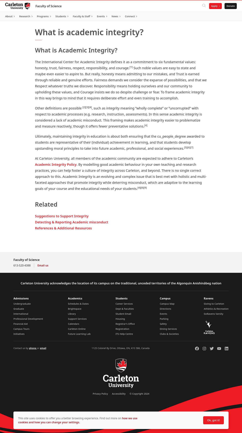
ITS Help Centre (124, 333)
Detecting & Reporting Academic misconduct (71, 222)
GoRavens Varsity (213, 313)
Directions (165, 308)
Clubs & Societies (169, 333)
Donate (230, 6)
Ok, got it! (213, 420)
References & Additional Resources (63, 228)
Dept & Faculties (125, 308)
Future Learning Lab (79, 333)
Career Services (124, 303)
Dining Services (168, 328)
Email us (42, 265)
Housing (120, 318)
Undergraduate (22, 303)
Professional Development (28, 318)
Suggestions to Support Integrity (62, 216)
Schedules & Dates (78, 303)
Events (163, 313)
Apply (214, 6)
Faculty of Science (49, 6)
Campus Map (167, 303)
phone (33, 348)
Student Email (123, 313)
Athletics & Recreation (216, 308)
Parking (164, 318)
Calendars (73, 323)
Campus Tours (21, 328)
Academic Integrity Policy (56, 164)
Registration (122, 328)
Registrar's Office (125, 323)
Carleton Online (77, 328)
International (20, 313)
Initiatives (19, 333)
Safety (163, 323)
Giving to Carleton (214, 303)
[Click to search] (204, 6)
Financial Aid (20, 323)
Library (72, 313)
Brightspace (74, 308)
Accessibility (119, 393)
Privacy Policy (100, 393)
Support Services (77, 318)
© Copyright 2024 (139, 393)
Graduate (18, 308)
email (43, 348)
